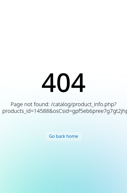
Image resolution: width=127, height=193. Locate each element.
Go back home (63, 136)
